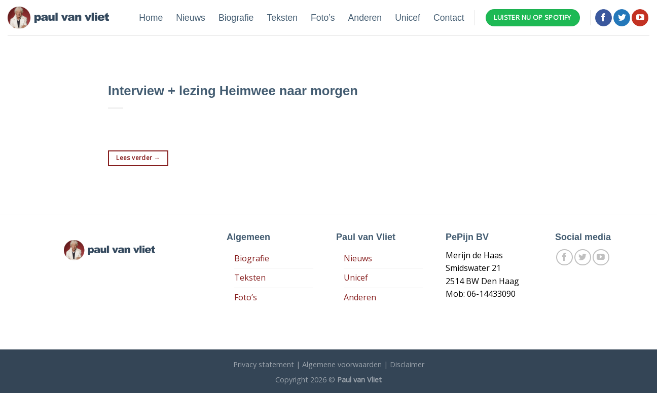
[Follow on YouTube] (640, 17)
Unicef (407, 18)
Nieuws (190, 18)
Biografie (235, 18)
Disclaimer (407, 364)
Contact (448, 18)
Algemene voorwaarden (342, 364)
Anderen (365, 18)
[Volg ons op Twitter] (621, 17)
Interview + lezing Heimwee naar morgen (233, 91)
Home (151, 18)
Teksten (282, 18)
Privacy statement (263, 364)
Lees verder (138, 158)
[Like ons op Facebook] (603, 17)
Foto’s (323, 18)
